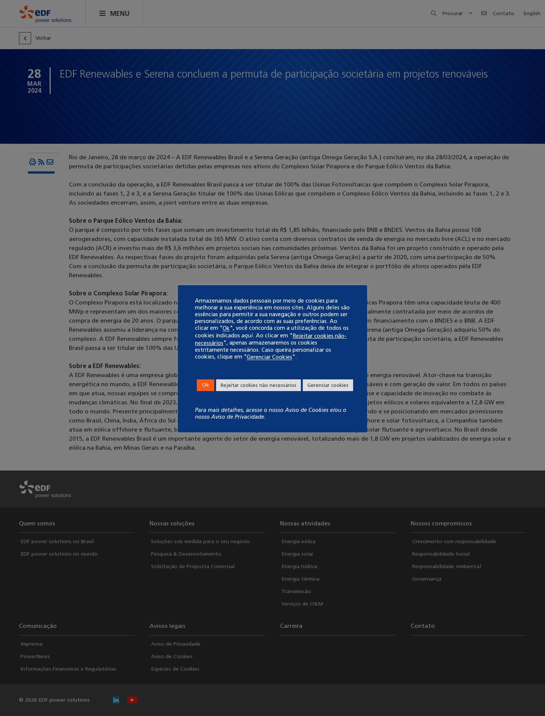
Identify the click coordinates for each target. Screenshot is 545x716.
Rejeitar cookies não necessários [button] (258, 385)
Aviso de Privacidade (237, 416)
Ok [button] (205, 385)
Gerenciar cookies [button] (328, 385)
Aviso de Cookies (307, 410)
